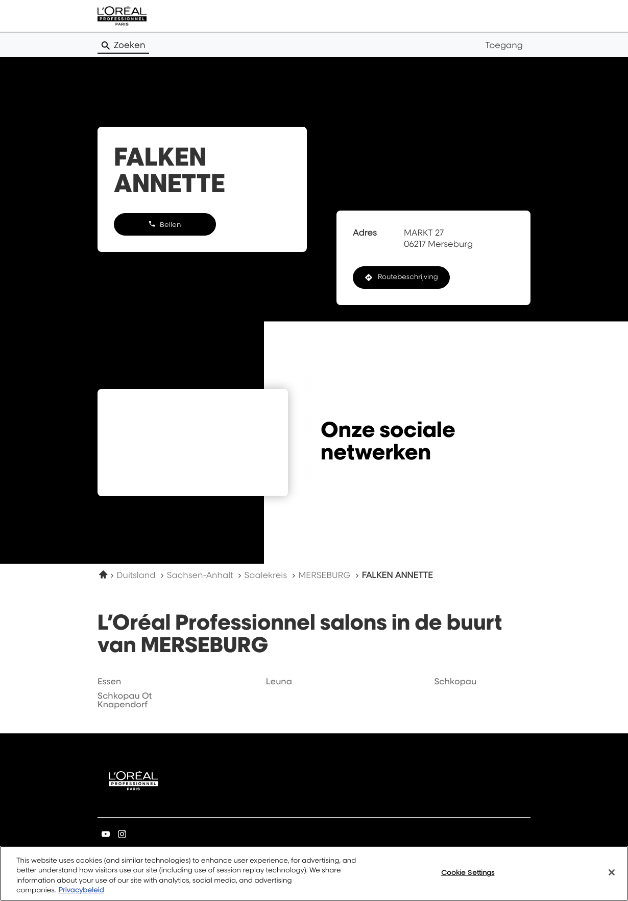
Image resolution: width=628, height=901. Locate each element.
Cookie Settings (468, 872)
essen (109, 681)
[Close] (611, 872)
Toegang (504, 45)
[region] (314, 873)
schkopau (455, 681)
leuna (279, 681)
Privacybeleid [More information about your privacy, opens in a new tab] (81, 890)
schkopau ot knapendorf (125, 700)
